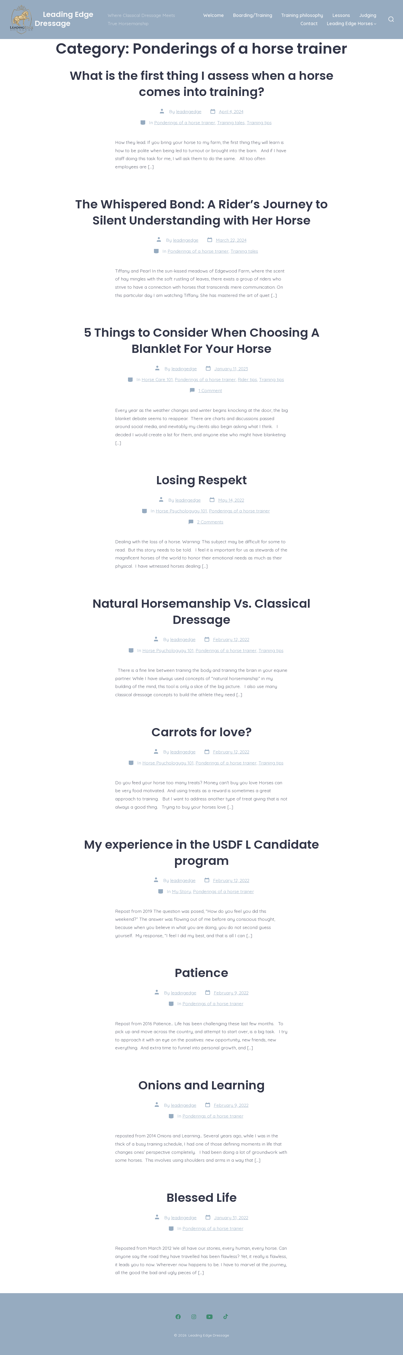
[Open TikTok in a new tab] (225, 1317)
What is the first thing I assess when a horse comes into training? (201, 83)
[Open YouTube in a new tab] (209, 1317)
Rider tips (247, 379)
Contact (309, 23)
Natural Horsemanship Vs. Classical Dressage (201, 611)
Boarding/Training (252, 15)
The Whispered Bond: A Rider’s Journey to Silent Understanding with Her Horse (201, 212)
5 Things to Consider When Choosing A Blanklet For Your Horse (201, 340)
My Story (181, 891)
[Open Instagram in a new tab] (194, 1317)
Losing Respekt (201, 480)
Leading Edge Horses (351, 23)
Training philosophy (302, 15)
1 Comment (210, 390)
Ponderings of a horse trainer (184, 122)
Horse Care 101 (157, 379)
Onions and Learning (201, 1085)
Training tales (231, 122)
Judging (367, 15)
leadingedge (189, 111)
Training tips (259, 122)
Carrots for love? (201, 732)
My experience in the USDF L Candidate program (201, 852)
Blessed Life (202, 1197)
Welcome (213, 15)
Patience (201, 972)
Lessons (341, 15)
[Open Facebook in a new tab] (178, 1317)
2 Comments (210, 522)
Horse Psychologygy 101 (181, 511)
